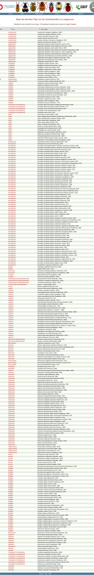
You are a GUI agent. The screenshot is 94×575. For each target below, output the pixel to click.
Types (22, 14)
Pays (68, 14)
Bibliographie (39, 14)
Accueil (41, 573)
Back (50, 573)
